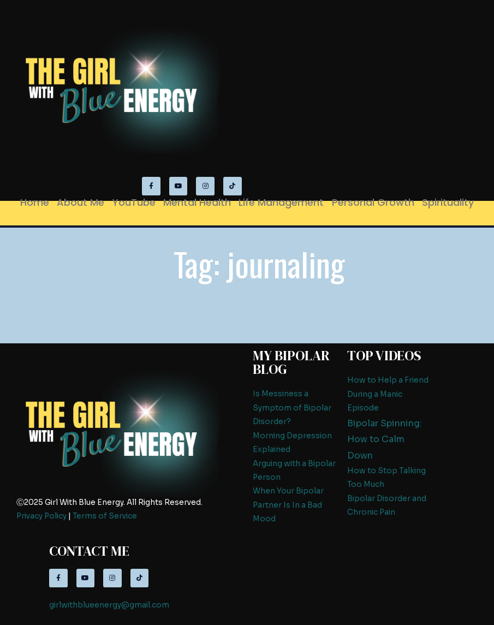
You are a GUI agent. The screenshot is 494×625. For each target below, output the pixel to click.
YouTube (134, 202)
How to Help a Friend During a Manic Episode (387, 394)
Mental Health (197, 202)
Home (34, 202)
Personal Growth (373, 202)
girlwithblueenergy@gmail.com (109, 605)
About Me (80, 202)
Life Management (281, 202)
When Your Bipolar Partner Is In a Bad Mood (288, 504)
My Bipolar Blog (291, 362)
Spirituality (448, 202)
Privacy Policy (41, 516)
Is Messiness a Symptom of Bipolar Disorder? (292, 407)
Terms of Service (105, 516)
